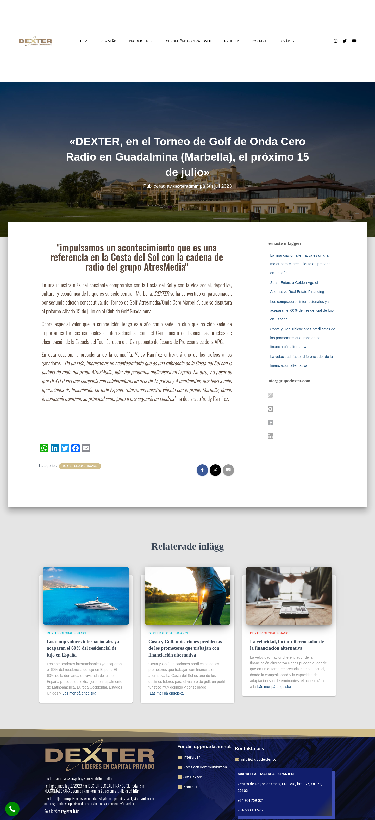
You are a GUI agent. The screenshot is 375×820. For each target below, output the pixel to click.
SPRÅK (287, 41)
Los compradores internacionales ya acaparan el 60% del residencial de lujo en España (302, 310)
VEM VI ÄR (108, 41)
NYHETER (231, 41)
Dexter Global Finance (80, 466)
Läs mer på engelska (79, 693)
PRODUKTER (141, 41)
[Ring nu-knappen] (12, 809)
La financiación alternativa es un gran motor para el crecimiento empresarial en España (301, 264)
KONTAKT (259, 41)
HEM (83, 41)
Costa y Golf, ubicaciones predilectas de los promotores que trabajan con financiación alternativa (302, 338)
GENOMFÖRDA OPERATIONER (188, 41)
